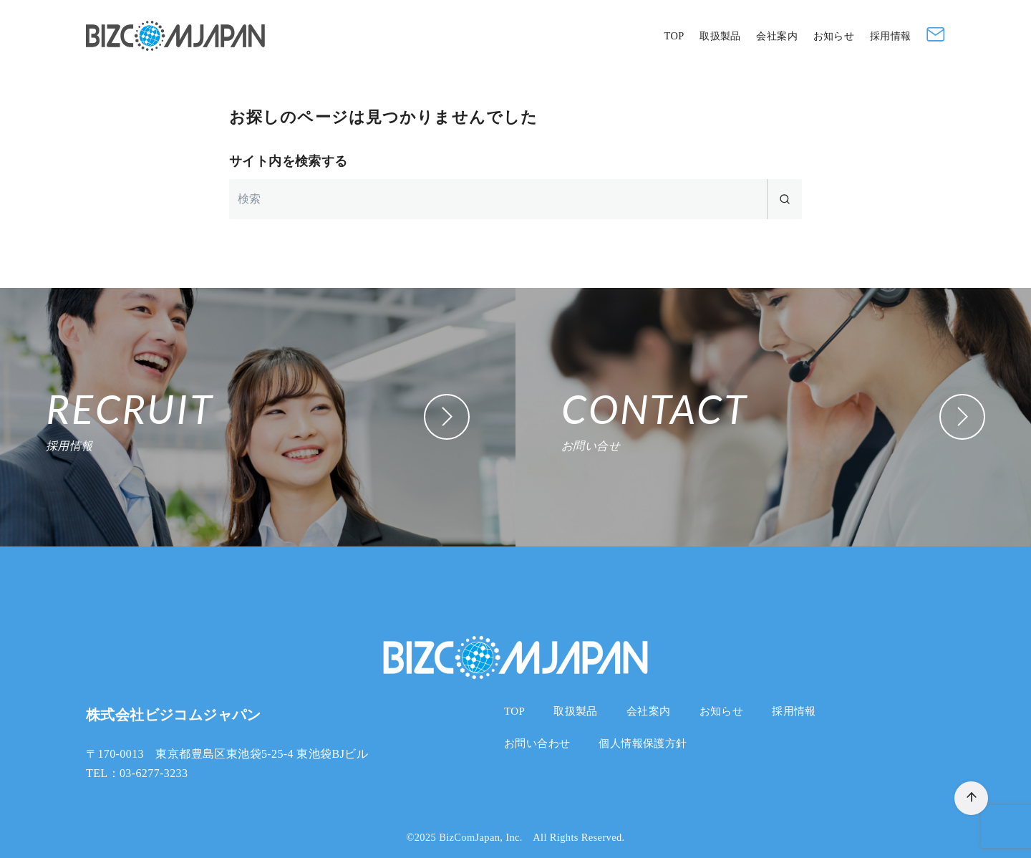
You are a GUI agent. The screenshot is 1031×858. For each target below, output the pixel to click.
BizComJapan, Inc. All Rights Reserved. (531, 837)
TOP (674, 36)
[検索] (515, 199)
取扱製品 (720, 36)
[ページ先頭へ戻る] (971, 798)
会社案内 (777, 36)
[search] (784, 199)
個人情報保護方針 (643, 743)
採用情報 (890, 36)
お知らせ (834, 36)
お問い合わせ (537, 743)
